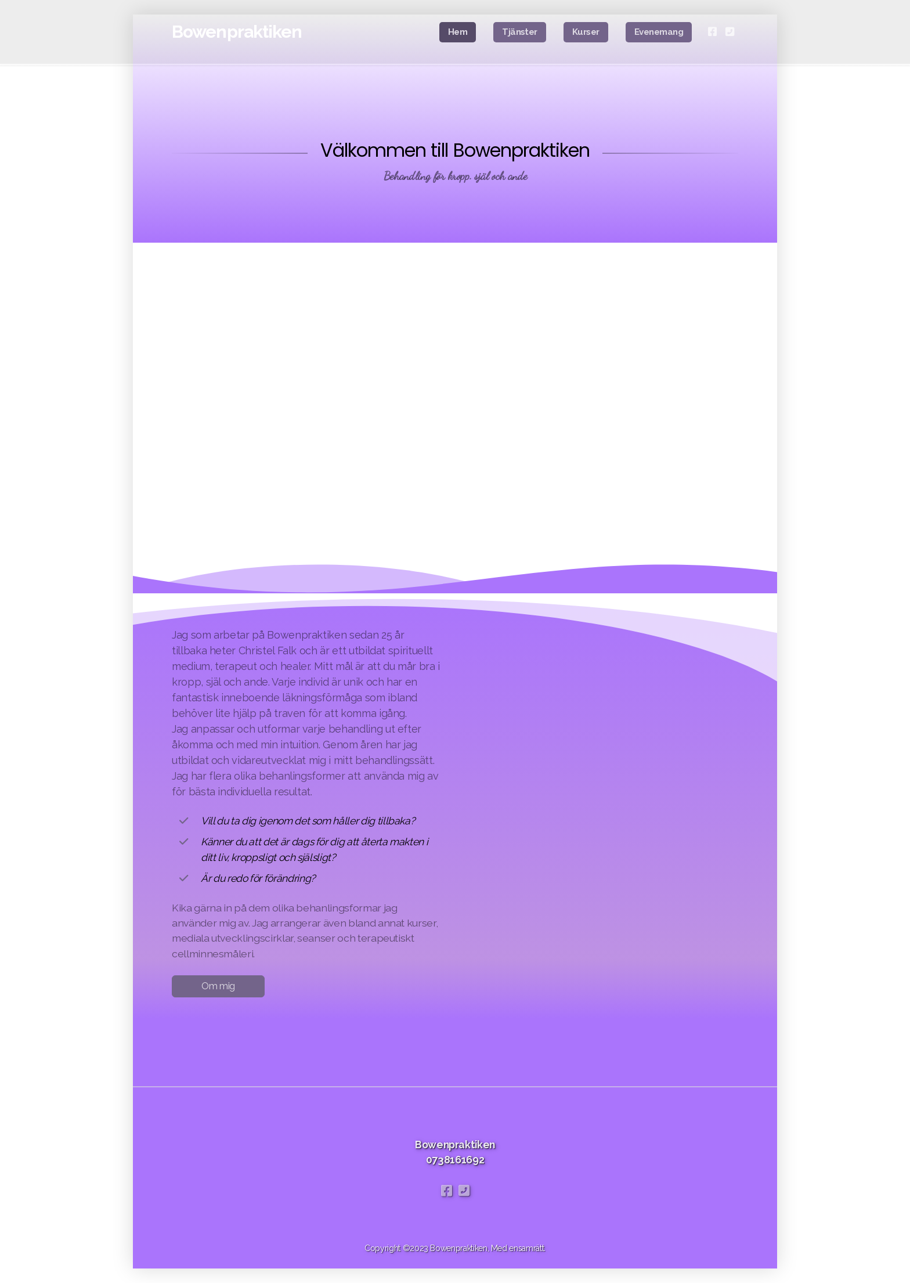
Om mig (218, 986)
